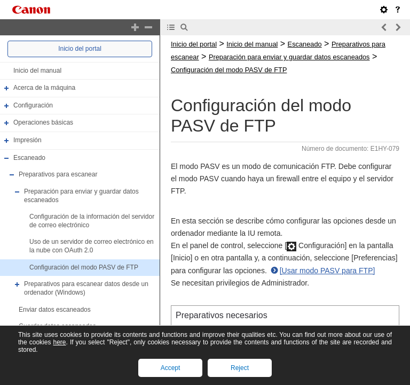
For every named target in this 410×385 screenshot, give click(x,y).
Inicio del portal (79, 48)
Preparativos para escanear (58, 174)
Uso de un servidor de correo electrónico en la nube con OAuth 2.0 (91, 246)
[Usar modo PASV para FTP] (327, 270)
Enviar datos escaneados (55, 309)
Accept (170, 368)
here (59, 342)
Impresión (27, 140)
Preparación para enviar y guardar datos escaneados (289, 57)
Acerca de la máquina (44, 87)
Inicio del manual (37, 70)
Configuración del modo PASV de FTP (83, 267)
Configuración (33, 105)
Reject (240, 368)
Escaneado (29, 157)
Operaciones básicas (43, 123)
